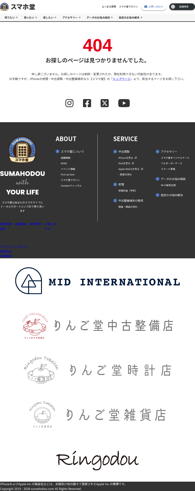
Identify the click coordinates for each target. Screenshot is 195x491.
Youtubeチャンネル (71, 185)
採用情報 (6, 256)
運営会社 (6, 251)
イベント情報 (68, 169)
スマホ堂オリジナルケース (175, 157)
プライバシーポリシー (14, 246)
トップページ (121, 79)
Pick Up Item (68, 174)
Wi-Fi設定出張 (168, 185)
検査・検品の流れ (128, 206)
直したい (48, 17)
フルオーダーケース (171, 163)
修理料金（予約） (128, 190)
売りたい (10, 17)
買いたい (29, 17)
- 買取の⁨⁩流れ (125, 174)
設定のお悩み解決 (129, 17)
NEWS (64, 163)
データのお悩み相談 (98, 17)
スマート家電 (168, 169)
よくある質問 (109, 6)
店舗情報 (65, 157)
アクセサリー (70, 17)
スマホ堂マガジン (128, 6)
